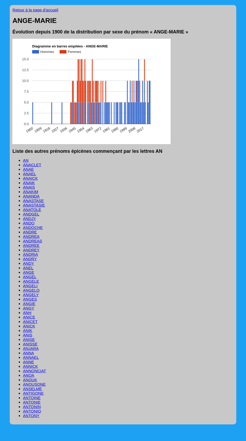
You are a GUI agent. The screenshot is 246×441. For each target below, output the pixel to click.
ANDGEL (31, 214)
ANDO (28, 223)
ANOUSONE (34, 384)
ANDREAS (32, 241)
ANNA (28, 353)
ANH (27, 312)
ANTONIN (32, 406)
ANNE (28, 362)
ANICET (30, 321)
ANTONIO (32, 411)
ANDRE (30, 232)
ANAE (28, 169)
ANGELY (31, 294)
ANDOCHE (33, 227)
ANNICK (30, 366)
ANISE (29, 339)
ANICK (29, 326)
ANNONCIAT (34, 371)
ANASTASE (33, 200)
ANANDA (31, 196)
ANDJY (29, 218)
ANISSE (30, 344)
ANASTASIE (34, 205)
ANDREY (31, 250)
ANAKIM (30, 191)
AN (25, 160)
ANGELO (31, 290)
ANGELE (31, 281)
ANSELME (32, 388)
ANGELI (30, 285)
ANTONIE (31, 402)
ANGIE (29, 303)
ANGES (30, 299)
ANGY (28, 308)
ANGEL (29, 277)
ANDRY (30, 259)
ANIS (27, 335)
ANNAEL (31, 357)
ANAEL (29, 174)
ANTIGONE (33, 393)
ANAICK (30, 178)
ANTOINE (31, 397)
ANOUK (30, 380)
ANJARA (30, 348)
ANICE (29, 317)
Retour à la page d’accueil (35, 10)
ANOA (28, 375)
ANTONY (31, 415)
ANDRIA (30, 254)
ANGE (28, 272)
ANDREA (31, 236)
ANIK (27, 330)
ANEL (28, 268)
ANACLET (32, 165)
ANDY (28, 263)
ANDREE (31, 245)
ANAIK (29, 182)
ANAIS (29, 187)
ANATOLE (32, 209)
